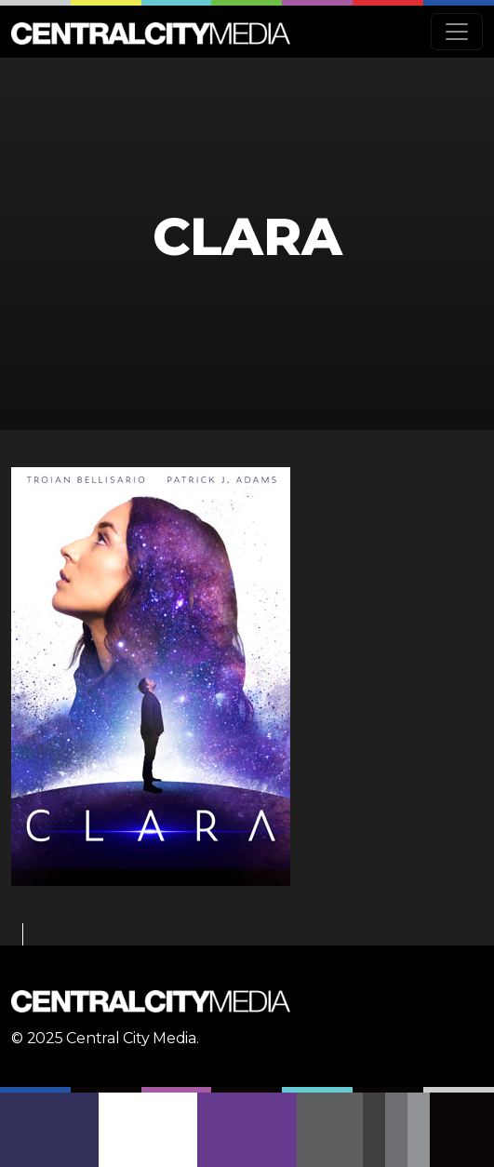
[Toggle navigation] (457, 31)
